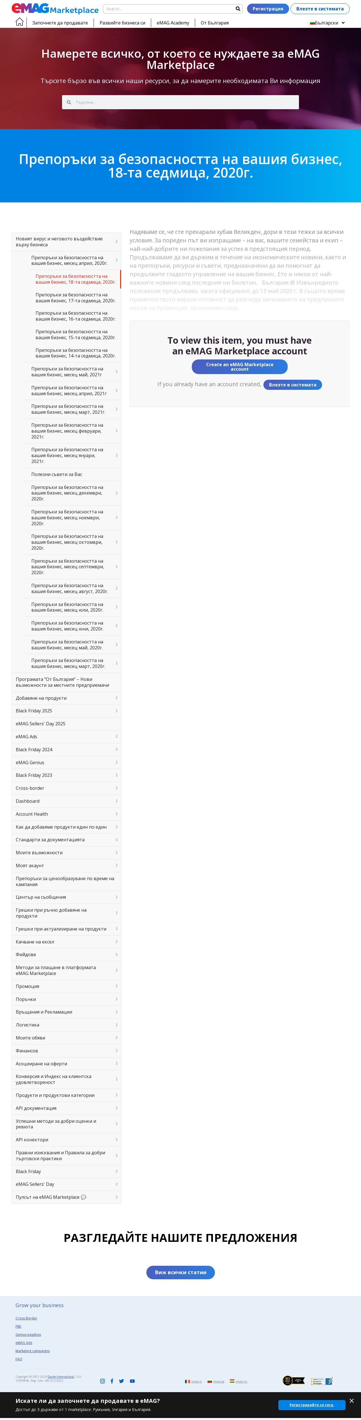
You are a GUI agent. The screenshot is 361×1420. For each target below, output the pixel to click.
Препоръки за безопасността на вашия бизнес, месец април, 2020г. (69, 260)
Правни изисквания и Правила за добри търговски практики (60, 1156)
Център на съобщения (41, 897)
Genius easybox (28, 1336)
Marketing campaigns (33, 1352)
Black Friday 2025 (34, 711)
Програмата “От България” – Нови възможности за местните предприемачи (62, 682)
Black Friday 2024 (34, 749)
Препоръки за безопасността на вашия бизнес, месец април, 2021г (69, 390)
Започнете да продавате (60, 23)
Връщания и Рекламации (44, 1012)
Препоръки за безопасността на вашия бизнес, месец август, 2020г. (69, 588)
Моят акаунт (30, 865)
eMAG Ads (26, 737)
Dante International (61, 1379)
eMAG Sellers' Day (35, 1184)
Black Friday (28, 1171)
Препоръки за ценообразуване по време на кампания (65, 881)
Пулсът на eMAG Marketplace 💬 (51, 1197)
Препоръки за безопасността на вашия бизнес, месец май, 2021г (67, 372)
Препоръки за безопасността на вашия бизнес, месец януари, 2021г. (67, 455)
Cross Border (26, 1320)
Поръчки (26, 999)
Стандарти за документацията (50, 840)
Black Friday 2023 (34, 775)
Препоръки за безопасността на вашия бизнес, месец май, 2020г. (67, 645)
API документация (36, 1108)
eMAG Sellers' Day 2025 (40, 724)
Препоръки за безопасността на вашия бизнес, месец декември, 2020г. (67, 493)
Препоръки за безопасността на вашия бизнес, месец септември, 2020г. (67, 567)
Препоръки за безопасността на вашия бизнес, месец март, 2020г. (68, 663)
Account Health (32, 814)
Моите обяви (30, 1038)
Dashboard (27, 801)
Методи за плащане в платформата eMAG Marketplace (56, 970)
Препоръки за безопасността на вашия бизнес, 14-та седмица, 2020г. (76, 353)
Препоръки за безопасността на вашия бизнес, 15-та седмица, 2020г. (76, 334)
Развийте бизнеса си (122, 23)
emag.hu (241, 1383)
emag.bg (218, 1383)
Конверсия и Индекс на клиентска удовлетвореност (53, 1079)
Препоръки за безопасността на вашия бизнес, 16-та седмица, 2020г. (76, 316)
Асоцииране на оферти (41, 1064)
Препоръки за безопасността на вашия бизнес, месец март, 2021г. (68, 409)
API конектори (32, 1140)
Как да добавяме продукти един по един (61, 827)
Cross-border (30, 788)
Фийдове (26, 954)
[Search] (238, 9)
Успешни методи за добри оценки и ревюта (56, 1124)
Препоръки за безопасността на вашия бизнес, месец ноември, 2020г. (67, 518)
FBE (18, 1328)
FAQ (19, 1361)
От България (215, 23)
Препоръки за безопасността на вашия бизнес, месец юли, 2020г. (67, 607)
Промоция (27, 986)
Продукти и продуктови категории (55, 1095)
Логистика (27, 1025)
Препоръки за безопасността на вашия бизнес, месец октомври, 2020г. (67, 542)
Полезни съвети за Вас (56, 474)
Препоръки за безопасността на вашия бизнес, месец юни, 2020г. (67, 626)
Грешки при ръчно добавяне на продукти (51, 913)
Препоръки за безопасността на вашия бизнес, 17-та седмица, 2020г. (76, 298)
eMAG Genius (30, 762)
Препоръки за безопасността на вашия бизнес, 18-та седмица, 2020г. (76, 279)
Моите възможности (39, 852)
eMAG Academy (173, 23)
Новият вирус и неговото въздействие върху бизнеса (59, 242)
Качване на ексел (35, 942)
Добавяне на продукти (41, 698)
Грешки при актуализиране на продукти (61, 929)
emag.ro (196, 1383)
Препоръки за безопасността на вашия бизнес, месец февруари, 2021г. (67, 431)
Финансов (27, 1051)
